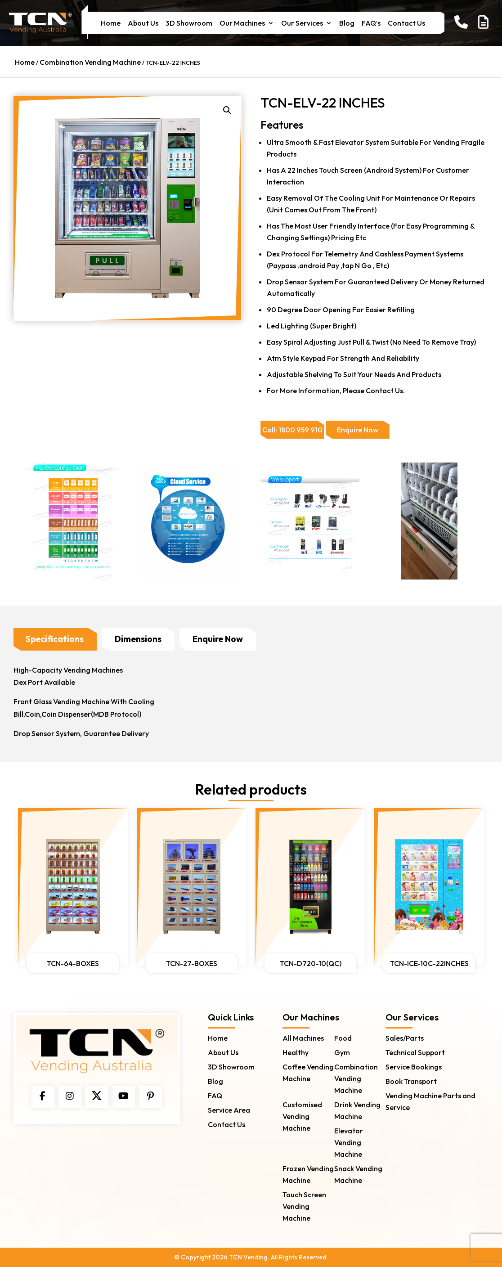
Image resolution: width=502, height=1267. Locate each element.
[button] (227, 110)
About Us (143, 23)
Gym (342, 1051)
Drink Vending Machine (357, 1110)
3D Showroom (189, 23)
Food (343, 1037)
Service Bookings (413, 1066)
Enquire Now (218, 639)
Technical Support (415, 1051)
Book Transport (411, 1080)
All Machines (303, 1037)
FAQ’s (371, 23)
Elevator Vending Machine (348, 1142)
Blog (346, 23)
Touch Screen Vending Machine (304, 1206)
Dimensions (138, 639)
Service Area (229, 1109)
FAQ (215, 1095)
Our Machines (242, 23)
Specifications (55, 639)
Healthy (295, 1051)
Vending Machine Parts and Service (430, 1101)
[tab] (55, 639)
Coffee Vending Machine (308, 1072)
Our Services (302, 23)
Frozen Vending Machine (308, 1174)
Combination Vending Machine (90, 62)
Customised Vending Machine (302, 1116)
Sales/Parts (404, 1037)
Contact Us (406, 23)
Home (111, 23)
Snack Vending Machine (358, 1174)
